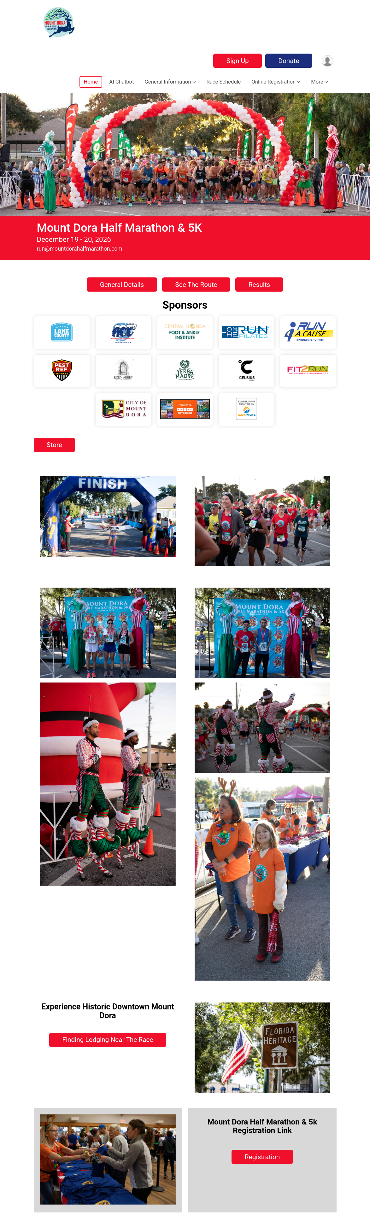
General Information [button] (168, 82)
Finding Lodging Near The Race (107, 1039)
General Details (122, 284)
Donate (288, 61)
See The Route (196, 284)
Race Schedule (224, 82)
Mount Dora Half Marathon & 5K (119, 228)
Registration (262, 1157)
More (317, 82)
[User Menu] (327, 61)
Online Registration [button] (273, 82)
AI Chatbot (121, 82)
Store (54, 445)
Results (259, 284)
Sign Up (237, 61)
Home (91, 82)
